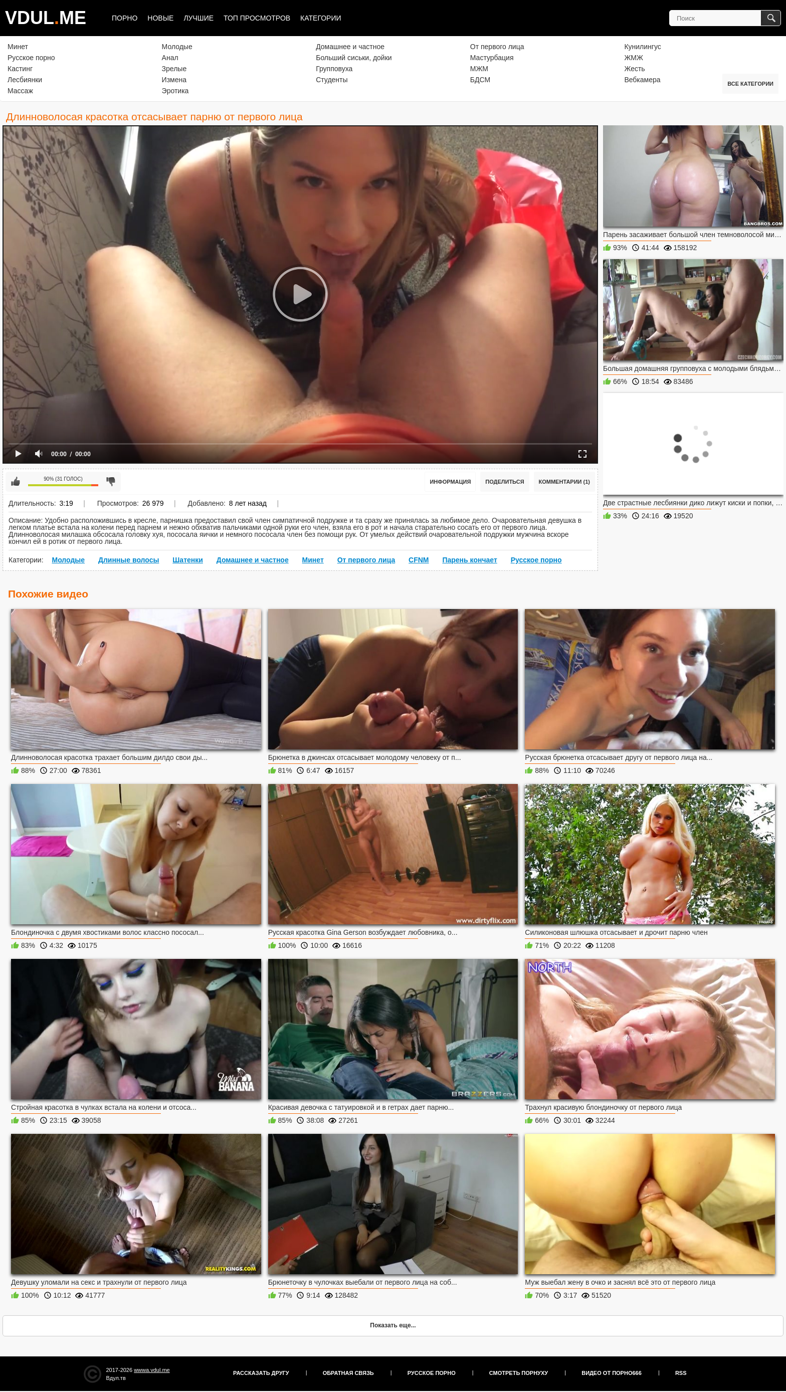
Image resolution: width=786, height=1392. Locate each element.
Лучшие (198, 18)
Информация (450, 482)
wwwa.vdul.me (152, 1370)
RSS (681, 1373)
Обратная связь (348, 1373)
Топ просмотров (257, 18)
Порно (124, 18)
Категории (320, 18)
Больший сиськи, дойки (353, 58)
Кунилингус (642, 47)
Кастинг (20, 69)
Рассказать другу (261, 1373)
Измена (174, 80)
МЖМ (479, 69)
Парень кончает (469, 560)
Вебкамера (642, 80)
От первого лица (497, 47)
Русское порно (31, 58)
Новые (160, 18)
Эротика (175, 91)
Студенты (331, 80)
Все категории (750, 84)
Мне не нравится (111, 482)
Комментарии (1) (565, 482)
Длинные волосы (128, 560)
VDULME (45, 18)
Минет (18, 47)
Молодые (177, 47)
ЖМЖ (633, 58)
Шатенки (187, 560)
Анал (170, 58)
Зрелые (174, 69)
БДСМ (480, 80)
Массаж (20, 91)
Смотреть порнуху (518, 1373)
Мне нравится (16, 482)
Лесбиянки (25, 80)
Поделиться (504, 482)
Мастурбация (492, 58)
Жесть (634, 69)
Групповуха (334, 69)
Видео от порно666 (611, 1373)
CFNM (419, 560)
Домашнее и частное (350, 47)
